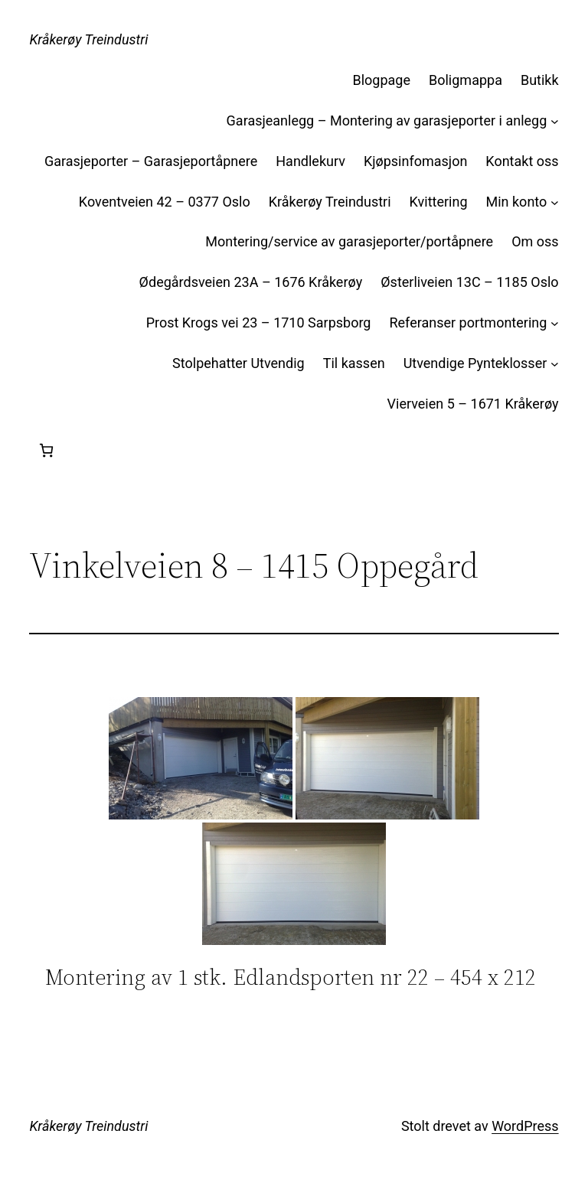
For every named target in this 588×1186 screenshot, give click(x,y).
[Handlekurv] (46, 450)
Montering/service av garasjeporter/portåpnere (349, 241)
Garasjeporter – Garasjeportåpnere (150, 161)
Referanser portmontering (468, 322)
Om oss (534, 241)
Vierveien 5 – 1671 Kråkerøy (473, 404)
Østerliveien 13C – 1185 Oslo (469, 282)
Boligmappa (465, 80)
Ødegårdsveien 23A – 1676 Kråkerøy (251, 282)
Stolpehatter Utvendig (238, 363)
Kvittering (439, 202)
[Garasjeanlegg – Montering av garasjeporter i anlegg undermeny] (554, 121)
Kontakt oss (521, 161)
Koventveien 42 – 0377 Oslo (164, 202)
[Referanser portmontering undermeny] (554, 323)
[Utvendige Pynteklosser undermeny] (554, 364)
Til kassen (354, 363)
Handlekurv (310, 161)
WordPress (525, 1126)
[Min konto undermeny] (554, 202)
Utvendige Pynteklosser (475, 363)
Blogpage (382, 80)
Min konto (516, 202)
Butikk (540, 80)
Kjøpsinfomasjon (415, 161)
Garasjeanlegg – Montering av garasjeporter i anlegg (387, 120)
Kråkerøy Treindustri (88, 39)
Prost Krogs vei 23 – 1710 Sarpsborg (258, 322)
